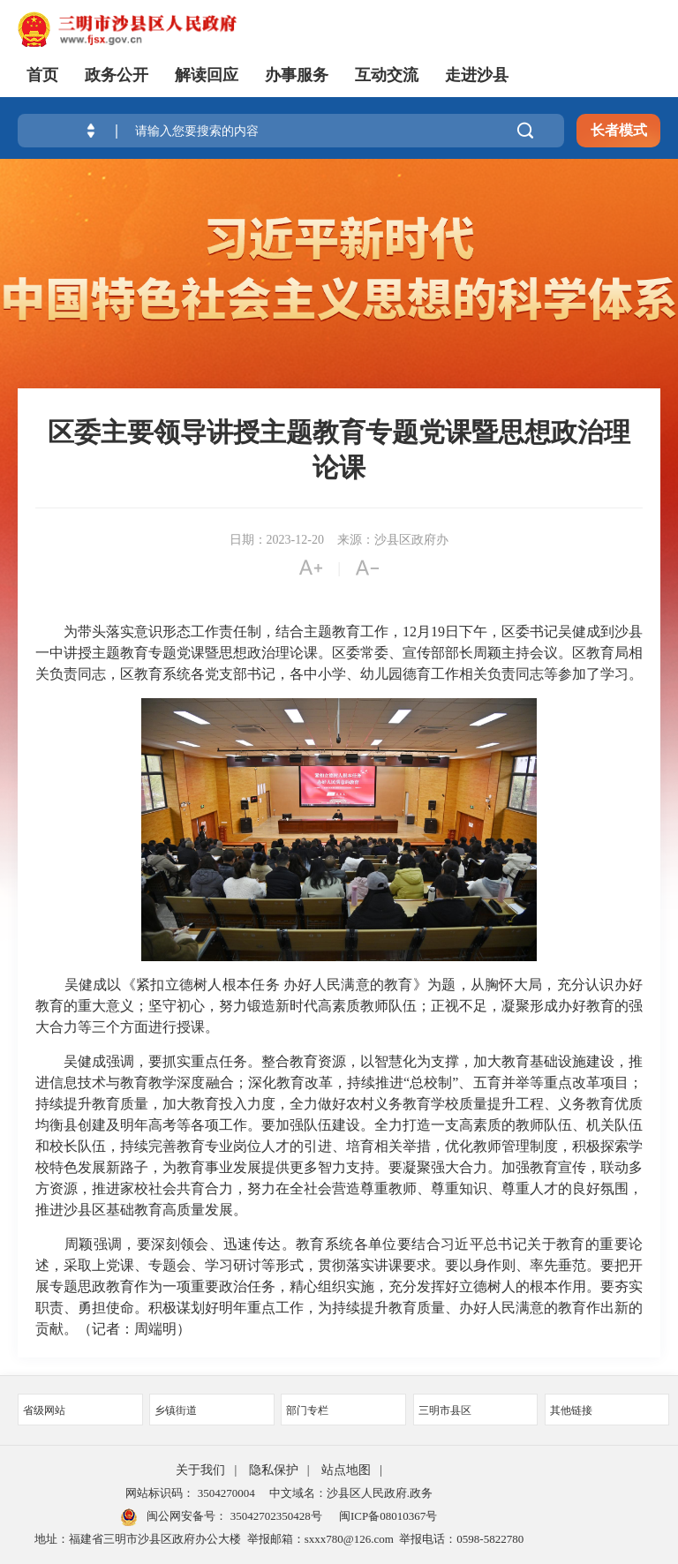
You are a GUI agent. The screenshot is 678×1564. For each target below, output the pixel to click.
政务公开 (116, 75)
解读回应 (206, 75)
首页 (42, 75)
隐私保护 (273, 1470)
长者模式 (619, 130)
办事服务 (296, 75)
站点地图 (346, 1470)
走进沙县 (476, 75)
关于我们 (200, 1470)
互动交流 (386, 75)
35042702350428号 (274, 1516)
